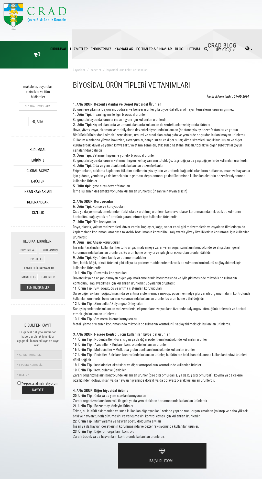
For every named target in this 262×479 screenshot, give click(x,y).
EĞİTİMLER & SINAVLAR (154, 49)
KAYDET (37, 390)
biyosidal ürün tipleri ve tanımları (127, 70)
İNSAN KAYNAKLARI (38, 192)
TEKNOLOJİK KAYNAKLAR (38, 268)
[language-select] (249, 49)
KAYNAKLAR (124, 49)
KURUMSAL (58, 49)
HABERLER (47, 277)
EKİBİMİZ (38, 160)
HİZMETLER (79, 49)
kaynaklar (79, 70)
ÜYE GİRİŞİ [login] (225, 50)
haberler (96, 70)
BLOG (179, 49)
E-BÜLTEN (38, 181)
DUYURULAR (27, 250)
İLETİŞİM (193, 49)
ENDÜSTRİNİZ (101, 49)
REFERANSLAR (38, 202)
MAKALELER (28, 277)
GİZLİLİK (38, 213)
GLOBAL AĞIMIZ (38, 171)
